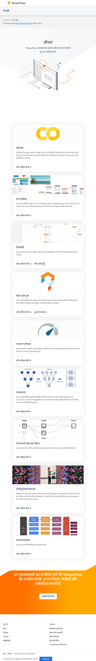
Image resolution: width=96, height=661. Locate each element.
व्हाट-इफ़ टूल (22, 295)
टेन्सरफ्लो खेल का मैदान (28, 443)
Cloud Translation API (23, 23)
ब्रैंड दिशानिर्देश (54, 641)
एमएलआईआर (23, 540)
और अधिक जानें (24, 167)
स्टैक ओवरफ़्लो (54, 637)
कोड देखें (39, 264)
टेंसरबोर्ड (20, 247)
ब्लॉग (4, 629)
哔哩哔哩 (6, 641)
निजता (10, 654)
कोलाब (19, 148)
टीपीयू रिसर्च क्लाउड (25, 489)
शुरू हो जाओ (40, 312)
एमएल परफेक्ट (23, 344)
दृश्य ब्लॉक (21, 199)
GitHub (5, 633)
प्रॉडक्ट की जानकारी (56, 633)
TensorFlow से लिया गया (58, 645)
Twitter (6, 637)
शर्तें (4, 654)
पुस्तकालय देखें (48, 596)
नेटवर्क (6, 10)
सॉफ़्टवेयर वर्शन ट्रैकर (56, 629)
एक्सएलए (21, 392)
